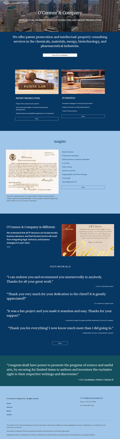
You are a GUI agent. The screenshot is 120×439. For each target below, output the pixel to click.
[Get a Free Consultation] (60, 55)
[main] (60, 13)
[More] (36, 118)
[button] (118, 2)
